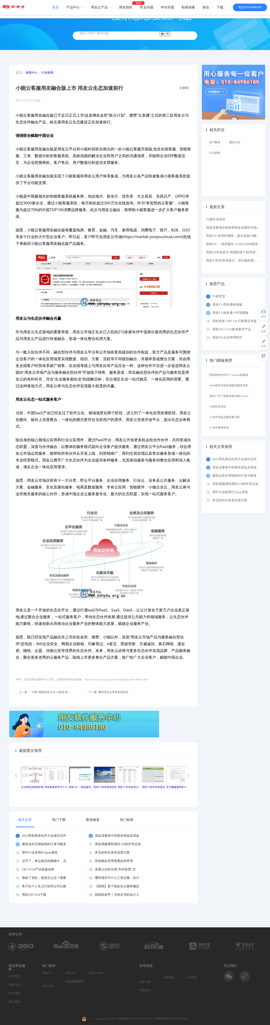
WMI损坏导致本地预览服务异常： (230, 385)
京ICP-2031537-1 (145, 1018)
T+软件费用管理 (219, 427)
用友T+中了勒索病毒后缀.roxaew (229, 396)
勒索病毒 (188, 7)
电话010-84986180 (250, 7)
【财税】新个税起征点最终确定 (117, 886)
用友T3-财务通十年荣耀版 (231, 312)
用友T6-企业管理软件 (227, 337)
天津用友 (14, 976)
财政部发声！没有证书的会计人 (117, 894)
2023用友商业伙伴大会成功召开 (44, 835)
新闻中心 (32, 72)
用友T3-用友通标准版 (227, 304)
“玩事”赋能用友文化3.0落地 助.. (44, 692)
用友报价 (125, 7)
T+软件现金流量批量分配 (224, 417)
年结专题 (167, 7)
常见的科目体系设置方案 (112, 852)
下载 (220, 7)
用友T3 (46, 973)
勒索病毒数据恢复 (75, 981)
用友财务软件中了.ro (56, 787)
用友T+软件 (96, 973)
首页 (55, 7)
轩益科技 (145, 990)
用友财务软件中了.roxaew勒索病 (228, 374)
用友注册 (145, 981)
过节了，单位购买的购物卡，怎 (44, 861)
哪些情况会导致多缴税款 (108, 692)
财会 (205, 7)
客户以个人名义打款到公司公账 (44, 886)
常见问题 (146, 7)
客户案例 (214, 142)
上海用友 (191, 977)
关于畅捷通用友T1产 (177, 787)
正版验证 (168, 977)
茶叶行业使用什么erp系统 (40, 852)
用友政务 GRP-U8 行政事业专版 (234, 321)
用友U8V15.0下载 (34, 894)
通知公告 (234, 142)
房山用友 (14, 1001)
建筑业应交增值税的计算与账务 (44, 844)
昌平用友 (14, 993)
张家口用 (14, 984)
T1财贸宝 (218, 296)
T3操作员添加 (215, 219)
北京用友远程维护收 (32, 787)
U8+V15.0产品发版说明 (38, 869)
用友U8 (70, 973)
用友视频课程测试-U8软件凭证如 (118, 844)
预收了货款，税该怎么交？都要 (44, 877)
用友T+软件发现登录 (105, 787)
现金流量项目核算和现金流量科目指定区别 (236, 227)
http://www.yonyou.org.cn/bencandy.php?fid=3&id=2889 (116, 679)
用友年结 (48, 985)
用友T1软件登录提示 (153, 787)
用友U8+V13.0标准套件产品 (231, 329)
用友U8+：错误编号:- (81, 787)
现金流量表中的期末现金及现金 (117, 835)
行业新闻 (47, 72)
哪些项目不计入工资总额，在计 (117, 877)
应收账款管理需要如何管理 (114, 861)
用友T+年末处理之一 (129, 787)
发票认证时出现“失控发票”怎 (115, 869)
